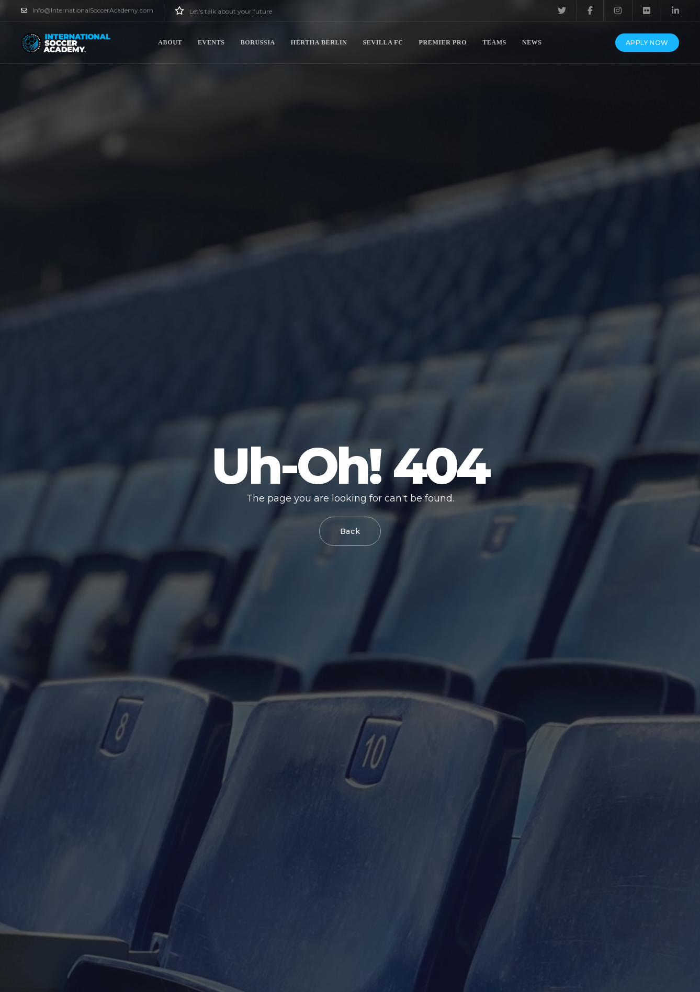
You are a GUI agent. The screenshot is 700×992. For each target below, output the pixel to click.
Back (350, 531)
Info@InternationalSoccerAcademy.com (87, 10)
